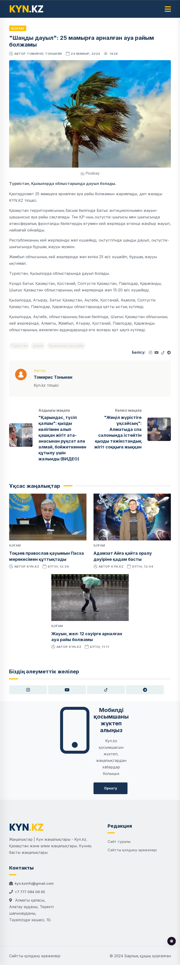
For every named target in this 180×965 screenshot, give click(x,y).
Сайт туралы (119, 841)
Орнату (110, 788)
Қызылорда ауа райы (66, 345)
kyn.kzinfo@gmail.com (34, 883)
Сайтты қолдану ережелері (132, 850)
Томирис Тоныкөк (44, 53)
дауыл (38, 345)
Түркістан (19, 345)
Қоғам (17, 28)
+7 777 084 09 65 (30, 892)
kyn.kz (33, 566)
